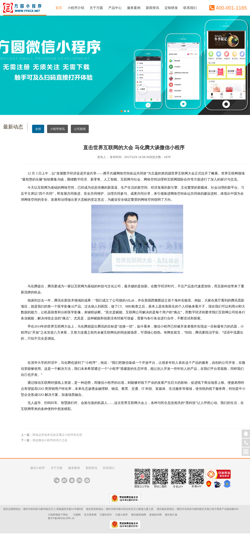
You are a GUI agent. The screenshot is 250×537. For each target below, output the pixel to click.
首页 (58, 8)
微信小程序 (37, 468)
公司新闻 (80, 129)
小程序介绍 (76, 8)
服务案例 (133, 8)
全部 (38, 130)
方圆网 (77, 514)
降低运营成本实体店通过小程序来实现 (57, 434)
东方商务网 (90, 514)
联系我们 (190, 8)
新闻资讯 (152, 8)
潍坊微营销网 (138, 514)
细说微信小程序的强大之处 (50, 440)
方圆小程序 (121, 514)
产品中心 (115, 8)
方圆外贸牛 (106, 514)
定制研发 (171, 8)
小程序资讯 (57, 129)
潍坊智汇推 (171, 514)
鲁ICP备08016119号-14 (61, 518)
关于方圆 (96, 8)
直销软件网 (155, 514)
